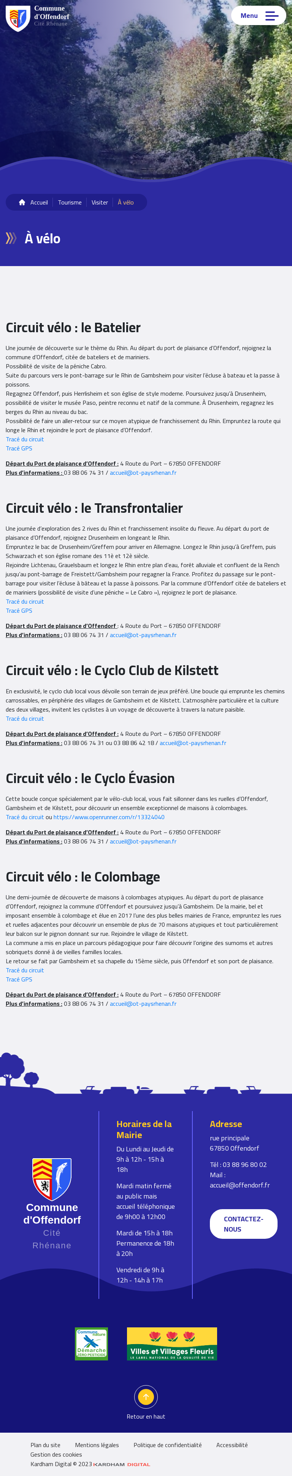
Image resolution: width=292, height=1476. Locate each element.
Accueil (39, 202)
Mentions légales (97, 1445)
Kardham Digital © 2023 (90, 1463)
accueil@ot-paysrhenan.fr (143, 472)
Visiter (100, 202)
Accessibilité (232, 1445)
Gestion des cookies (56, 1454)
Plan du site (45, 1445)
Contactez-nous (243, 1224)
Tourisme (70, 202)
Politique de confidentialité (167, 1445)
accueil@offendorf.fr (240, 1185)
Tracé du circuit (25, 439)
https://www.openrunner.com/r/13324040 (109, 817)
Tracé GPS (19, 448)
